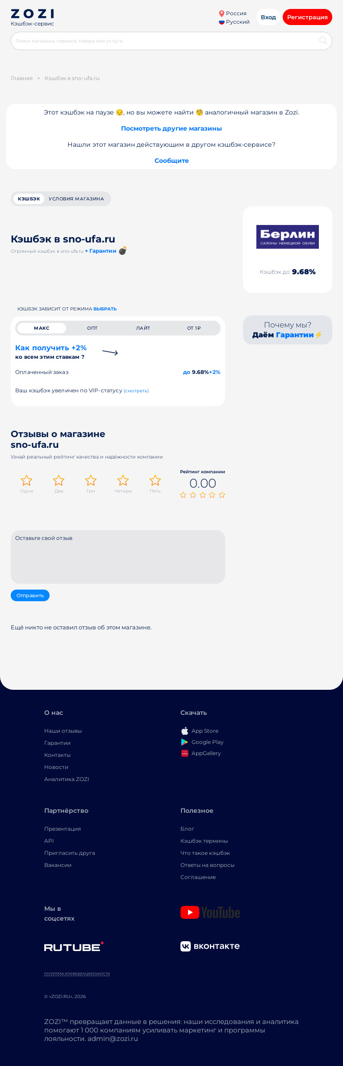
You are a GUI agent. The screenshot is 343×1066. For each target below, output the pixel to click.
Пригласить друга (69, 853)
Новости (56, 767)
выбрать (105, 309)
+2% (215, 372)
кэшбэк (29, 199)
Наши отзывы (63, 731)
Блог (187, 829)
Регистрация (307, 17)
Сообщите (172, 161)
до (186, 372)
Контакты (57, 755)
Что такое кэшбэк (205, 853)
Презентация (62, 829)
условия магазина (76, 199)
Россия (232, 13)
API (49, 841)
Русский (234, 22)
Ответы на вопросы (207, 865)
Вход (268, 17)
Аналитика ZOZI (66, 780)
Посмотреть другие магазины (171, 128)
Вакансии (57, 865)
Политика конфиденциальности (77, 975)
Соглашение (198, 878)
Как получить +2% (51, 352)
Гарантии (295, 335)
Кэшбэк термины (204, 841)
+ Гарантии (101, 250)
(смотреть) (136, 391)
